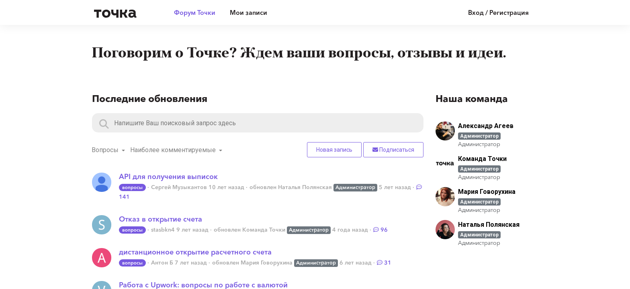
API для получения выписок (168, 176)
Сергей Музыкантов (179, 187)
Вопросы (106, 150)
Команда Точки (263, 229)
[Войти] (492, 12)
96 (380, 229)
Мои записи (248, 12)
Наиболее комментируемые (173, 150)
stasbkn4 (163, 229)
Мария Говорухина (266, 262)
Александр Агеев (485, 126)
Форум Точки (194, 12)
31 (384, 262)
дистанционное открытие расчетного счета (195, 252)
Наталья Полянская (305, 187)
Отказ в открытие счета (160, 219)
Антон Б (162, 262)
